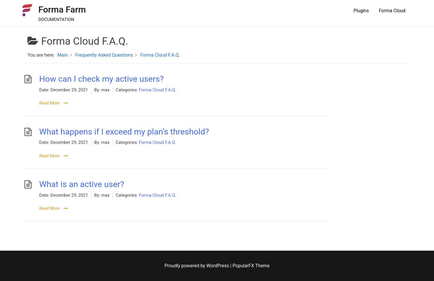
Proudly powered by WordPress (197, 265)
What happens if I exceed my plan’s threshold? (124, 132)
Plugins (361, 10)
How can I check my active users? (101, 79)
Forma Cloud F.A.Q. (157, 89)
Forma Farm (62, 9)
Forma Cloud (392, 10)
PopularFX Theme (251, 265)
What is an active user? (81, 184)
